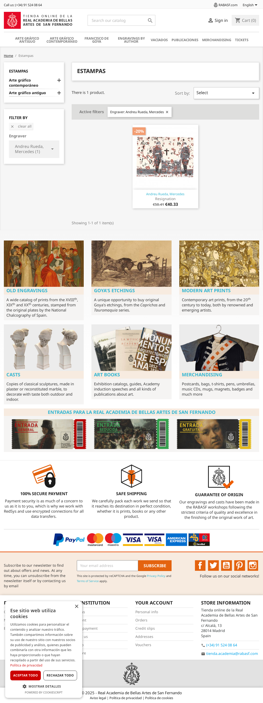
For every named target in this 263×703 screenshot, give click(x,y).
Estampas (18, 71)
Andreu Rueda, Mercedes (165, 194)
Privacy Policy (156, 576)
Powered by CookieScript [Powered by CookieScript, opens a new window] (44, 692)
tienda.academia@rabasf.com (232, 653)
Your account (154, 603)
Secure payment (84, 628)
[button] (43, 686)
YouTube (226, 565)
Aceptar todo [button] (25, 675)
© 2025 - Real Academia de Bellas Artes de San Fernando (131, 692)
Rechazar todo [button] (60, 675)
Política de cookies (159, 698)
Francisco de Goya (96, 40)
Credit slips (145, 628)
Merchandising (216, 40)
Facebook (200, 565)
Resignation (165, 198)
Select (226, 93)
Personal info (146, 611)
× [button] (76, 607)
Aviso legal (98, 698)
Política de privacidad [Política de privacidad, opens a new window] (26, 665)
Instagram (253, 565)
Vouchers (143, 644)
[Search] (121, 20)
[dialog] (43, 649)
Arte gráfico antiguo (27, 40)
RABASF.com (225, 5)
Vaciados (159, 40)
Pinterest (239, 565)
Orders (141, 620)
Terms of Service (88, 581)
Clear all (21, 126)
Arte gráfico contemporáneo (61, 40)
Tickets (241, 40)
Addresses (144, 636)
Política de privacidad (126, 698)
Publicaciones (185, 40)
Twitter (213, 565)
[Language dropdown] (251, 5)
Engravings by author (131, 40)
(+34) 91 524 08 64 (221, 645)
